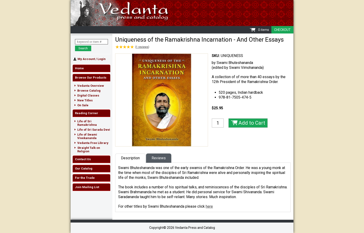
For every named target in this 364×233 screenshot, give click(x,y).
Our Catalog (83, 168)
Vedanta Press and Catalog (182, 13)
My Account (86, 59)
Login (102, 59)
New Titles (85, 100)
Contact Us (83, 159)
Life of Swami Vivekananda (87, 136)
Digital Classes (88, 95)
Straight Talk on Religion (88, 149)
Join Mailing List (87, 187)
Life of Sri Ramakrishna (87, 123)
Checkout (282, 30)
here (209, 206)
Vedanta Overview (90, 85)
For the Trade (85, 178)
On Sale (82, 105)
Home (79, 68)
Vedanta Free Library (92, 143)
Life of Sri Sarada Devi (93, 129)
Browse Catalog (89, 90)
